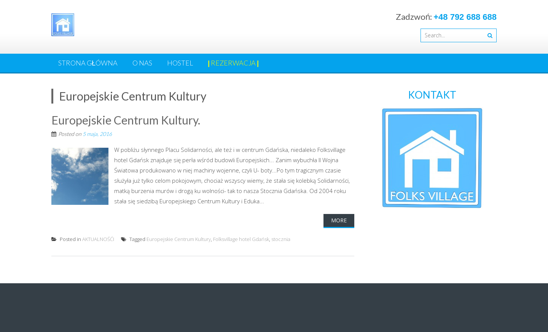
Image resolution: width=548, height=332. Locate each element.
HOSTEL (180, 63)
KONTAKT (432, 95)
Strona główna (88, 63)
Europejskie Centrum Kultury (179, 239)
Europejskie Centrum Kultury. (125, 120)
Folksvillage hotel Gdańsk (241, 239)
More (339, 220)
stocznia (280, 239)
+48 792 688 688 (465, 17)
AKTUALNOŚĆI (98, 239)
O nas (142, 63)
